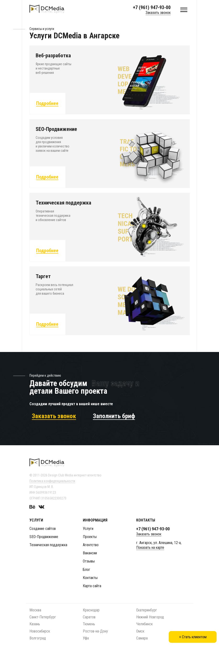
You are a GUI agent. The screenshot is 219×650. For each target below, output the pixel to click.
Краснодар (91, 610)
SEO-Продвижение (43, 536)
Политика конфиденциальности (52, 481)
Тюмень (89, 624)
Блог (86, 569)
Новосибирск (39, 631)
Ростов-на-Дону (95, 631)
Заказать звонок (158, 12)
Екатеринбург (146, 610)
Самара (142, 638)
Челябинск (144, 624)
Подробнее (47, 104)
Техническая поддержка (48, 545)
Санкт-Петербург (42, 617)
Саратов (89, 617)
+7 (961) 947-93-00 (152, 7)
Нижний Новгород (150, 617)
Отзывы (89, 561)
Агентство (91, 545)
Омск (140, 631)
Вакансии (90, 553)
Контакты (90, 577)
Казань (34, 624)
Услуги (88, 528)
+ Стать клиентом (193, 637)
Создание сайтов (42, 528)
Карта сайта (92, 586)
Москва (35, 610)
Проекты (90, 536)
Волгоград (37, 638)
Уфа (86, 638)
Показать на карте (150, 547)
